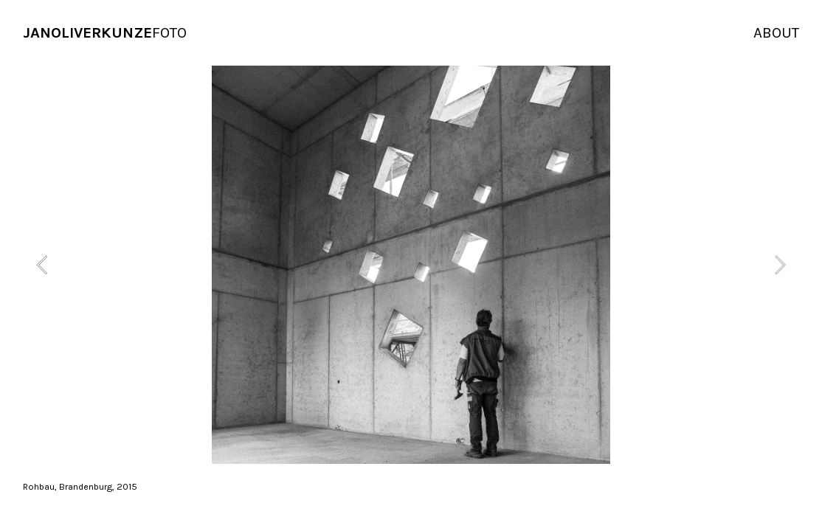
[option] (411, 265)
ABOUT (776, 32)
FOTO (105, 32)
